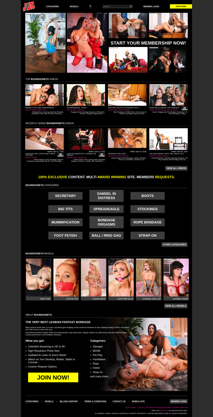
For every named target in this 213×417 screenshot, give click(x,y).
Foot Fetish (65, 235)
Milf (93, 161)
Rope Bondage (147, 222)
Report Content (130, 407)
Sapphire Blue (113, 110)
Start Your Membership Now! (148, 43)
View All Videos (176, 168)
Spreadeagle (39, 161)
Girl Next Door (130, 112)
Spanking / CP (182, 112)
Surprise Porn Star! (117, 154)
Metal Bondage (127, 158)
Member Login (151, 6)
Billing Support (69, 401)
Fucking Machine (157, 158)
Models (74, 6)
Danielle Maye (72, 157)
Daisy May (161, 110)
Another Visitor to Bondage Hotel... (124, 108)
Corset (154, 112)
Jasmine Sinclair (31, 110)
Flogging (74, 112)
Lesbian (182, 113)
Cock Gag (45, 112)
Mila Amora (153, 110)
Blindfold (60, 112)
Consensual (139, 112)
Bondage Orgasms (89, 112)
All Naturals (101, 112)
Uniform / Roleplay (86, 113)
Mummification (65, 222)
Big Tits (167, 112)
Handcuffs (57, 113)
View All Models (175, 306)
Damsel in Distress (106, 196)
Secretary (65, 196)
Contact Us (119, 401)
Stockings (147, 209)
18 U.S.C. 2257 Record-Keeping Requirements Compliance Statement (162, 407)
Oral (41, 113)
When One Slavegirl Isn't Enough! (164, 108)
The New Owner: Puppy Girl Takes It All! (166, 154)
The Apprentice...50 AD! (76, 108)
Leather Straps (78, 159)
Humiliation (35, 113)
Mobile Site (138, 401)
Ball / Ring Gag (106, 235)
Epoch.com (164, 410)
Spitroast (167, 158)
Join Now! (181, 6)
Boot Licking (88, 159)
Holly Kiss (80, 110)
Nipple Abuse (98, 113)
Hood (47, 159)
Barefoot (53, 112)
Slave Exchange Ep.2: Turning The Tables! (81, 154)
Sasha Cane (42, 110)
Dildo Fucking (49, 113)
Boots (80, 112)
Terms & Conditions (95, 401)
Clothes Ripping (39, 159)
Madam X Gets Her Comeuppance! (39, 108)
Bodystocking (36, 112)
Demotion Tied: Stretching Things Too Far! (40, 154)
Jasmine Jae (82, 157)
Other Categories (174, 244)
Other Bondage (118, 112)
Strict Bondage (174, 113)
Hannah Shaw (72, 110)
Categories (52, 6)
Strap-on (81, 161)
